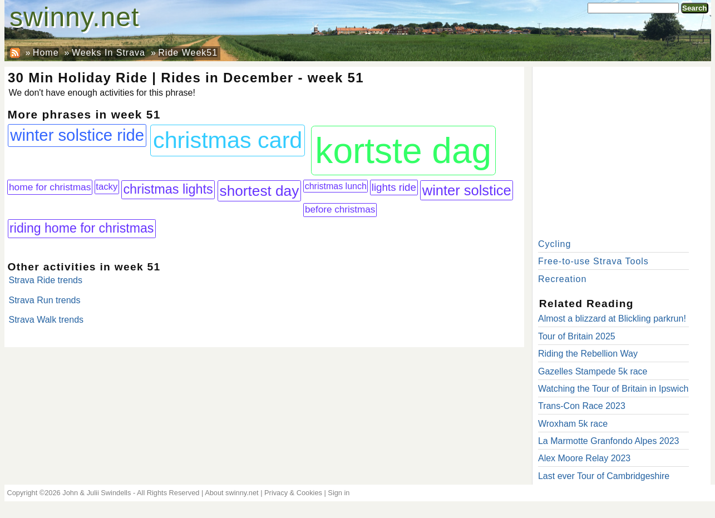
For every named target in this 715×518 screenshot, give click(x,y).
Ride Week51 (188, 52)
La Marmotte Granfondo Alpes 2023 (608, 441)
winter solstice (466, 190)
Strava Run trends (45, 300)
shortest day (259, 190)
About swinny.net (232, 493)
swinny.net (74, 17)
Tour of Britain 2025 (576, 336)
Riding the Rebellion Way (588, 353)
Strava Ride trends (46, 280)
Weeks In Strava (108, 52)
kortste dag (403, 151)
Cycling (554, 244)
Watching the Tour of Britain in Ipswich (613, 388)
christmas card (227, 140)
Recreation (562, 279)
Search (694, 8)
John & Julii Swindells (96, 493)
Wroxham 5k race (573, 423)
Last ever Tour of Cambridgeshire (603, 476)
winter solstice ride (77, 135)
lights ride (394, 187)
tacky (106, 186)
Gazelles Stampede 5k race (593, 371)
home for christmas (50, 187)
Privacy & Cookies (293, 493)
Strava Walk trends (46, 319)
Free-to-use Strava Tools (593, 261)
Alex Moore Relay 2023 (584, 458)
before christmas (340, 209)
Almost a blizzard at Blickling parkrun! (612, 318)
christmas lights (168, 189)
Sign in (338, 493)
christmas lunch (336, 186)
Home (46, 52)
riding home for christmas (81, 228)
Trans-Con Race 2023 (581, 406)
